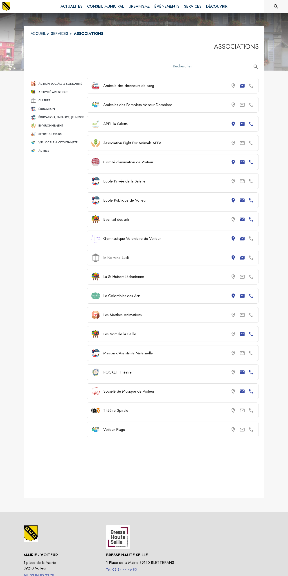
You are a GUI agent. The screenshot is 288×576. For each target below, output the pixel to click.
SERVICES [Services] (59, 33)
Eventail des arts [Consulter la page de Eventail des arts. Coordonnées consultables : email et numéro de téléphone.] (116, 219)
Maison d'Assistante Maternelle (128, 353)
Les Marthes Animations (122, 315)
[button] (56, 84)
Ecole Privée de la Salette (124, 181)
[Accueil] (6, 6)
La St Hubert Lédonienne (123, 276)
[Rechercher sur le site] (276, 6)
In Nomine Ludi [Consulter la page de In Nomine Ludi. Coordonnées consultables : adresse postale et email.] (116, 257)
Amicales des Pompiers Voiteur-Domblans (137, 104)
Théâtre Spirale (115, 410)
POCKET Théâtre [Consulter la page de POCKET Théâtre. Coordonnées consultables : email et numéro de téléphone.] (117, 372)
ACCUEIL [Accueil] (38, 33)
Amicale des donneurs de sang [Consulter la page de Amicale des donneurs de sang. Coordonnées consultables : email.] (128, 85)
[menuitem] (71, 6)
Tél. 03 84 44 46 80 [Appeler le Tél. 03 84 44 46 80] (121, 569)
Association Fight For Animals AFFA (132, 143)
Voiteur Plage (114, 429)
